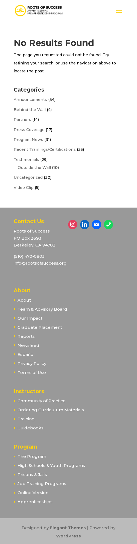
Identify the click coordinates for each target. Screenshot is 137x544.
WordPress (68, 536)
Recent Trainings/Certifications (45, 149)
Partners (22, 119)
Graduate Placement (40, 327)
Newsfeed (28, 345)
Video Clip (24, 187)
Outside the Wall (34, 167)
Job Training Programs (42, 483)
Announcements (30, 99)
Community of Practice (42, 400)
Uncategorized (28, 177)
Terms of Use (32, 372)
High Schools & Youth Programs (51, 465)
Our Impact (30, 318)
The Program (32, 456)
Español (26, 354)
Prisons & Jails (32, 474)
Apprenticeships (35, 501)
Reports (26, 336)
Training (26, 418)
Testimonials (26, 159)
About (24, 300)
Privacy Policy (32, 363)
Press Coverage (29, 129)
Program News (28, 139)
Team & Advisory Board (42, 309)
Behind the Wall (30, 109)
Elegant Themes (68, 527)
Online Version (33, 492)
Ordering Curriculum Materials (51, 409)
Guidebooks (30, 427)
